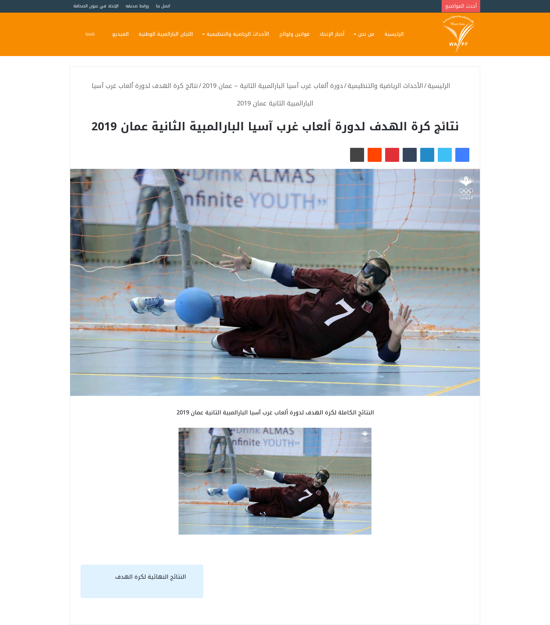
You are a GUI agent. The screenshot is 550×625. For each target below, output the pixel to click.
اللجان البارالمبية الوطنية (166, 34)
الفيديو (120, 34)
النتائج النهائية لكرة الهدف (150, 576)
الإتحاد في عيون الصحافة (96, 6)
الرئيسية (394, 34)
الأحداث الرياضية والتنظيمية (238, 34)
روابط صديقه (137, 6)
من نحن (366, 34)
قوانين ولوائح (294, 34)
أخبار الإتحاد (331, 34)
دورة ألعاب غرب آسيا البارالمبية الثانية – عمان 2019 (272, 86)
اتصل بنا (163, 6)
